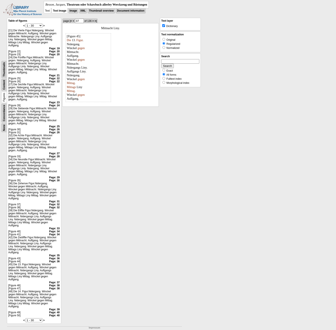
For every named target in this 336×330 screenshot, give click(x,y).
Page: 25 (54, 126)
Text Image (59, 10)
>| (95, 21)
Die (69, 40)
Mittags (71, 87)
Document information (130, 10)
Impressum (94, 328)
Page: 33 (54, 228)
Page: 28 (54, 156)
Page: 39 (54, 309)
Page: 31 (54, 201)
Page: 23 (54, 102)
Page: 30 (54, 180)
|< (71, 21)
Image (73, 10)
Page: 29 (54, 177)
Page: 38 (54, 285)
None (4, 127)
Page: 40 (54, 312)
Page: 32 (54, 204)
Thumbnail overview (101, 10)
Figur (79, 40)
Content (4, 85)
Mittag (71, 83)
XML (83, 10)
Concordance (4, 113)
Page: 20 (54, 51)
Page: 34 (54, 231)
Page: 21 (54, 75)
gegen (81, 48)
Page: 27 (54, 153)
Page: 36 (54, 258)
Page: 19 (54, 48)
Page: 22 (54, 78)
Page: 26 (54, 129)
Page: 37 (54, 282)
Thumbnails (4, 69)
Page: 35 (54, 255)
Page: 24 (54, 105)
